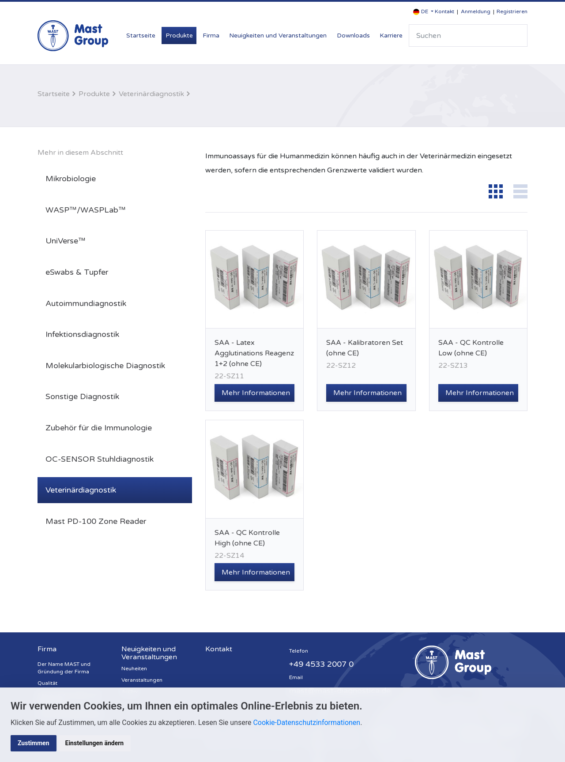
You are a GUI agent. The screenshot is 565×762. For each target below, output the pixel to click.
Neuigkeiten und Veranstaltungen (278, 35)
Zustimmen (33, 743)
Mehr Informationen (256, 392)
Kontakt (444, 11)
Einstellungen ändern (94, 743)
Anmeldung (475, 11)
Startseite (140, 35)
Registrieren (512, 11)
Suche (516, 35)
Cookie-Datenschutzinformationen (306, 722)
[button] (423, 11)
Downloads (353, 35)
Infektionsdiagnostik (82, 334)
